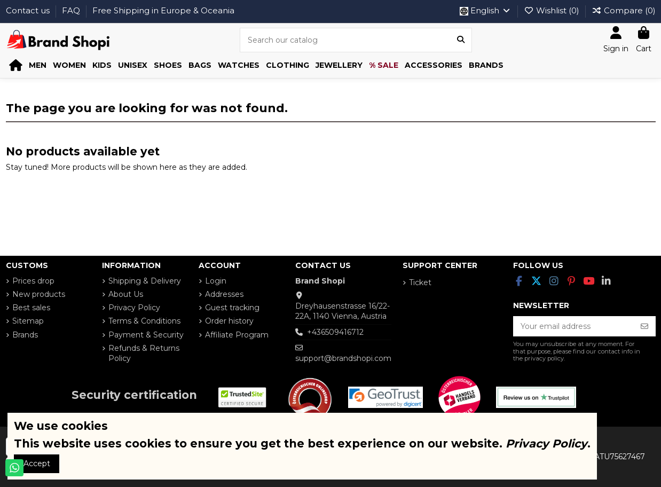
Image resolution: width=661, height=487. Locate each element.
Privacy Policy (134, 307)
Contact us (29, 10)
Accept (36, 463)
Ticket (420, 282)
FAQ (72, 10)
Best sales (31, 307)
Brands (25, 335)
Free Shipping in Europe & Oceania (163, 10)
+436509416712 (335, 332)
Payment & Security (146, 335)
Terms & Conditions (144, 321)
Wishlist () (552, 10)
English (486, 10)
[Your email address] (573, 326)
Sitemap (28, 321)
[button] (38, 65)
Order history (229, 321)
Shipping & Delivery (144, 281)
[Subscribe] (644, 326)
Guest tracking (232, 307)
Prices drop (33, 281)
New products (38, 294)
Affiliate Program (237, 335)
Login (215, 281)
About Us (125, 294)
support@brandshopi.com (343, 358)
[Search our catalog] (461, 40)
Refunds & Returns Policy (143, 353)
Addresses (224, 294)
